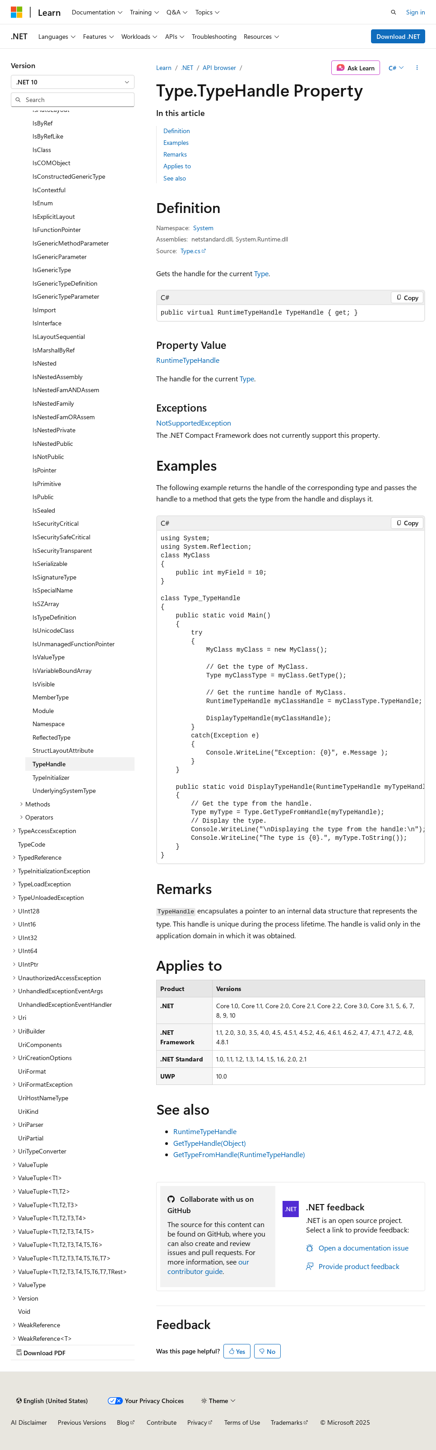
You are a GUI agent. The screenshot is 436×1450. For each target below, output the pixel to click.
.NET (187, 67)
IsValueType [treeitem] (48, 657)
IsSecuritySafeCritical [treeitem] (61, 537)
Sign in (415, 12)
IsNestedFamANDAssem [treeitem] (65, 389)
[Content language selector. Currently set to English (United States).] (52, 1401)
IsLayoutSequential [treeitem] (58, 336)
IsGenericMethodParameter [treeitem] (70, 243)
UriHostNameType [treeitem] (43, 1097)
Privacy (197, 1422)
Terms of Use (242, 1422)
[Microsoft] (17, 12)
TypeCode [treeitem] (31, 844)
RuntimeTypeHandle (187, 360)
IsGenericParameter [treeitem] (59, 256)
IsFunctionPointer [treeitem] (56, 229)
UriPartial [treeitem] (30, 1138)
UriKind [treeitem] (28, 1111)
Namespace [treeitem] (48, 723)
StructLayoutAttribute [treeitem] (62, 750)
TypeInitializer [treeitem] (51, 777)
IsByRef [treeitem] (42, 123)
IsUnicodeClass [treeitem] (53, 630)
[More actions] (417, 67)
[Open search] (394, 12)
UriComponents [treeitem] (40, 1044)
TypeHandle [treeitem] (48, 764)
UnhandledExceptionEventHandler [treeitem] (65, 1004)
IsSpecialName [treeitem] (52, 590)
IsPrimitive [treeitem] (46, 483)
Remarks (175, 154)
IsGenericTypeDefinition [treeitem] (64, 283)
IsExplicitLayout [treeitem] (53, 216)
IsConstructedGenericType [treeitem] (68, 176)
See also (174, 178)
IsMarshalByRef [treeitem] (53, 350)
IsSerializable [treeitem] (49, 563)
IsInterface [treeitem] (46, 323)
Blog (123, 1422)
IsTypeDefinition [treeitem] (54, 617)
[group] (290, 697)
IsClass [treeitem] (41, 149)
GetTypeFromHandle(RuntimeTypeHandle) (239, 1154)
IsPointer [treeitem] (44, 470)
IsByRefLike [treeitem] (47, 136)
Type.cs (190, 250)
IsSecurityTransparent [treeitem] (62, 550)
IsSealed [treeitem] (43, 510)
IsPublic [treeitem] (43, 496)
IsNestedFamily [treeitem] (53, 403)
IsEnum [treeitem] (42, 203)
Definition (176, 130)
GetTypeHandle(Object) (209, 1143)
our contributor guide (208, 1266)
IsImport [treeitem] (44, 310)
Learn (164, 67)
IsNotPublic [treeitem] (48, 456)
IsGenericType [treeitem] (51, 269)
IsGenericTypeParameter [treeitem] (65, 296)
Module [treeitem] (43, 710)
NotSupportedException (193, 422)
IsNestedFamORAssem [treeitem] (63, 416)
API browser (219, 67)
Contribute (161, 1422)
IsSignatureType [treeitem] (54, 577)
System (203, 227)
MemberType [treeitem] (50, 697)
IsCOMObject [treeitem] (51, 162)
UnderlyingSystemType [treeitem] (64, 790)
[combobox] (73, 82)
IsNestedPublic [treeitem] (52, 443)
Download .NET (398, 36)
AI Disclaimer (29, 1422)
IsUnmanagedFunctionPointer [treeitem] (73, 643)
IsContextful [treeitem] (48, 189)
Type (261, 273)
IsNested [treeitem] (44, 363)
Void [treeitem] (24, 1311)
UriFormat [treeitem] (32, 1071)
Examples (176, 142)
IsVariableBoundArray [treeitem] (62, 670)
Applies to (177, 166)
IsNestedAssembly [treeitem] (57, 376)
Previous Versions (82, 1422)
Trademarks (286, 1422)
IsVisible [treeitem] (43, 684)
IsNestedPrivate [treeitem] (53, 430)
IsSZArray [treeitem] (45, 603)
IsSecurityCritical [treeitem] (55, 523)
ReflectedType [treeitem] (51, 737)
